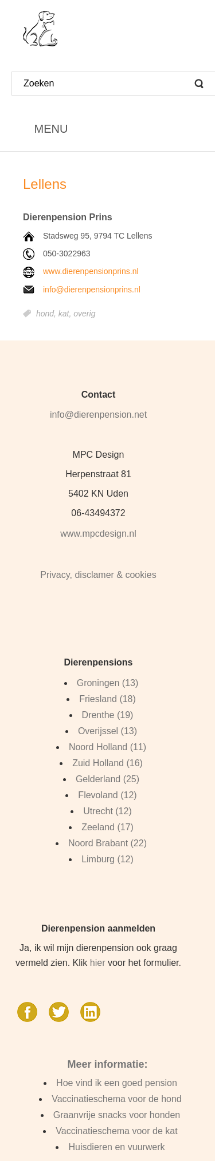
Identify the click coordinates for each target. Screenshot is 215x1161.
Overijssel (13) (107, 731)
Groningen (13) (108, 683)
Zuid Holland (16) (107, 763)
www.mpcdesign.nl (98, 533)
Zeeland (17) (107, 827)
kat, (65, 313)
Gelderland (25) (107, 779)
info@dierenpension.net (98, 414)
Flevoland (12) (107, 795)
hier (97, 963)
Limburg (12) (107, 859)
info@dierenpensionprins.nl (91, 289)
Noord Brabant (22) (107, 843)
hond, (47, 313)
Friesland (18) (107, 699)
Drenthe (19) (108, 715)
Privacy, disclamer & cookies (98, 575)
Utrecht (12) (107, 811)
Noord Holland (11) (107, 747)
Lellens (45, 184)
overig (84, 313)
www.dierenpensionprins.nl (91, 271)
